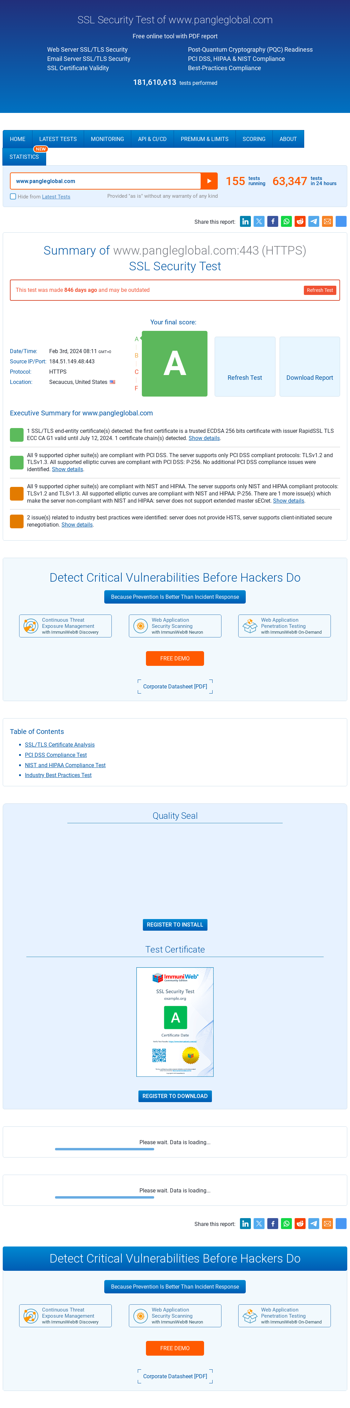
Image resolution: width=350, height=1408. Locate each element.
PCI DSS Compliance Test (56, 755)
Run (209, 181)
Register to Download (175, 1096)
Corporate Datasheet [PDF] (175, 686)
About (288, 139)
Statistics (28, 154)
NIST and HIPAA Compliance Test (65, 765)
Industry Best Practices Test (58, 775)
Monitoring (107, 139)
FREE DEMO (175, 658)
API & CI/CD (152, 139)
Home (17, 139)
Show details (204, 438)
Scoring (254, 139)
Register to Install (175, 925)
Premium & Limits (205, 139)
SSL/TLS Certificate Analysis (60, 744)
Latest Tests (58, 139)
